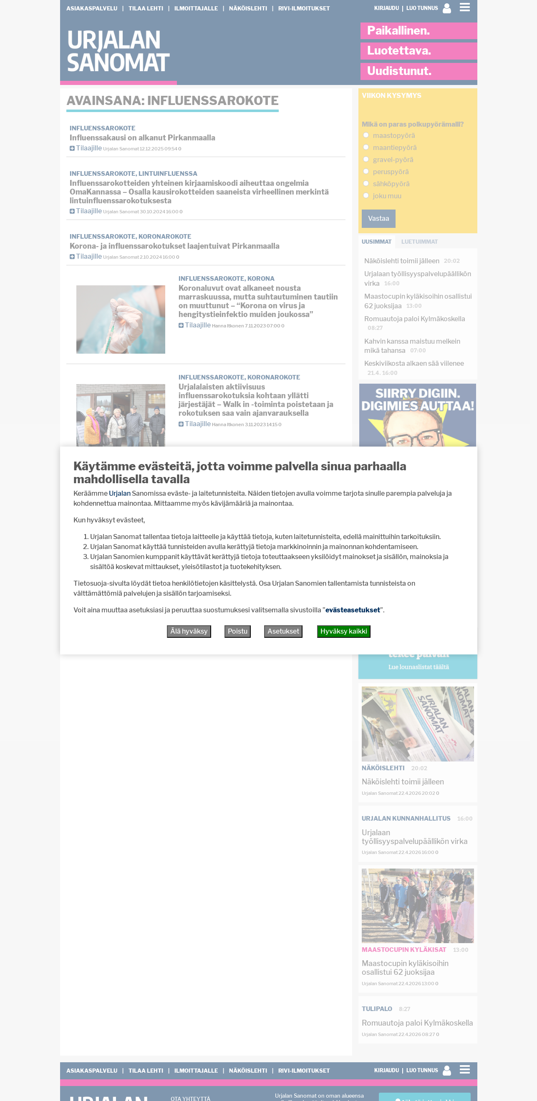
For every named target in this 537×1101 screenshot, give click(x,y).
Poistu (237, 631)
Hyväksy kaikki (343, 631)
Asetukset (283, 631)
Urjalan (120, 493)
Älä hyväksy (189, 631)
